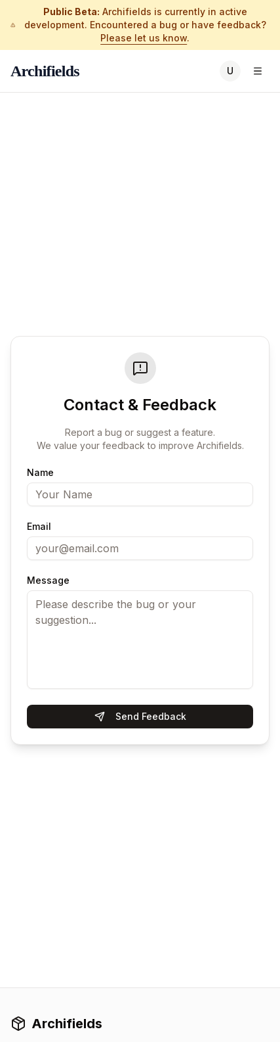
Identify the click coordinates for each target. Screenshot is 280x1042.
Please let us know (143, 37)
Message (48, 580)
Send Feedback (140, 716)
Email (39, 526)
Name (40, 472)
